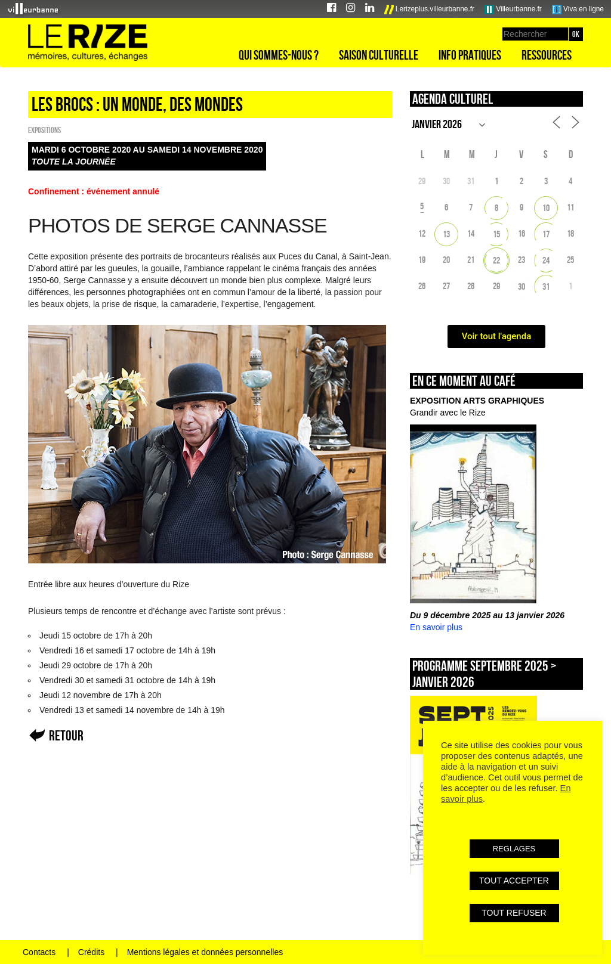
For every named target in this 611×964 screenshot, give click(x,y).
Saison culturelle (378, 55)
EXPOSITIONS (44, 130)
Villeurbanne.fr (513, 9)
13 (446, 234)
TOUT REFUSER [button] (514, 912)
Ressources (546, 55)
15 (496, 234)
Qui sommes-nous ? (279, 55)
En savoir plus (436, 627)
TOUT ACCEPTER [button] (514, 880)
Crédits (91, 952)
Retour (66, 735)
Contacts (39, 952)
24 (546, 260)
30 (521, 286)
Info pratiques (470, 55)
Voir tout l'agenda (497, 336)
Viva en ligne (578, 9)
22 (496, 260)
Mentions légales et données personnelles (205, 952)
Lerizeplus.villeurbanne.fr (429, 9)
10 (546, 208)
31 (546, 286)
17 (546, 234)
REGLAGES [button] (514, 848)
